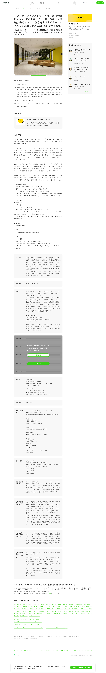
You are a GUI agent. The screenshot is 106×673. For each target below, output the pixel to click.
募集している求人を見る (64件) (81, 667)
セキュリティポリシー (46, 650)
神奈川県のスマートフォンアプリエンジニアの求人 (28, 622)
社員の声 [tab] (48, 8)
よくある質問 (73, 650)
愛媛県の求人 (24, 613)
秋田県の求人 (43, 606)
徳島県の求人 (84, 611)
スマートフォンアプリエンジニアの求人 (56, 628)
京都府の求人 (69, 604)
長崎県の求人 (57, 613)
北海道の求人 (86, 604)
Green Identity (88, 650)
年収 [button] (50, 3)
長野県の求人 (59, 609)
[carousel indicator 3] (54, 75)
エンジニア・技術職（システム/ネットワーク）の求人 (28, 628)
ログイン (93, 2)
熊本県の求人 (66, 613)
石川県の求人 (33, 609)
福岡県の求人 (40, 613)
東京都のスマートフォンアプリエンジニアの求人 (27, 619)
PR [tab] (30, 8)
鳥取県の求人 (42, 611)
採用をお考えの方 (18, 650)
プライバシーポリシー (34, 650)
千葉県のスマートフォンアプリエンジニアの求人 (27, 624)
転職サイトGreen (18, 636)
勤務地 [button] (42, 3)
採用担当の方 (86, 2)
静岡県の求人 (75, 609)
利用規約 (66, 650)
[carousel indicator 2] (38, 75)
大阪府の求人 (53, 604)
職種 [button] (32, 3)
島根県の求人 (50, 611)
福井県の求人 (42, 609)
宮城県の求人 (34, 606)
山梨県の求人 (50, 609)
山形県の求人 (51, 606)
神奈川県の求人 (27, 604)
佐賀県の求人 (49, 613)
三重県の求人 (84, 609)
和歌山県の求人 (33, 611)
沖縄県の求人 (24, 616)
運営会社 (26, 650)
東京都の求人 (17, 604)
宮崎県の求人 (83, 613)
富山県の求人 (25, 609)
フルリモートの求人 (34, 616)
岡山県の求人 (59, 611)
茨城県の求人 (68, 606)
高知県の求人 (32, 613)
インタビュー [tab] (38, 8)
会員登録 (100, 2)
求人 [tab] (24, 8)
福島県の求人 (60, 606)
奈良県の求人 (24, 611)
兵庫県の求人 (61, 604)
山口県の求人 (75, 611)
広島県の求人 (67, 611)
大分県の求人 (74, 613)
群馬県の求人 (85, 606)
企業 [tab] (17, 8)
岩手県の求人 (26, 606)
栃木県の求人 (77, 606)
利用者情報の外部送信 (57, 650)
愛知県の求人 (78, 604)
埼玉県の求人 (44, 604)
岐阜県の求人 (67, 609)
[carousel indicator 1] (22, 75)
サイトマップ (80, 650)
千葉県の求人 (36, 604)
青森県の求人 (17, 606)
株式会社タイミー (78, 636)
